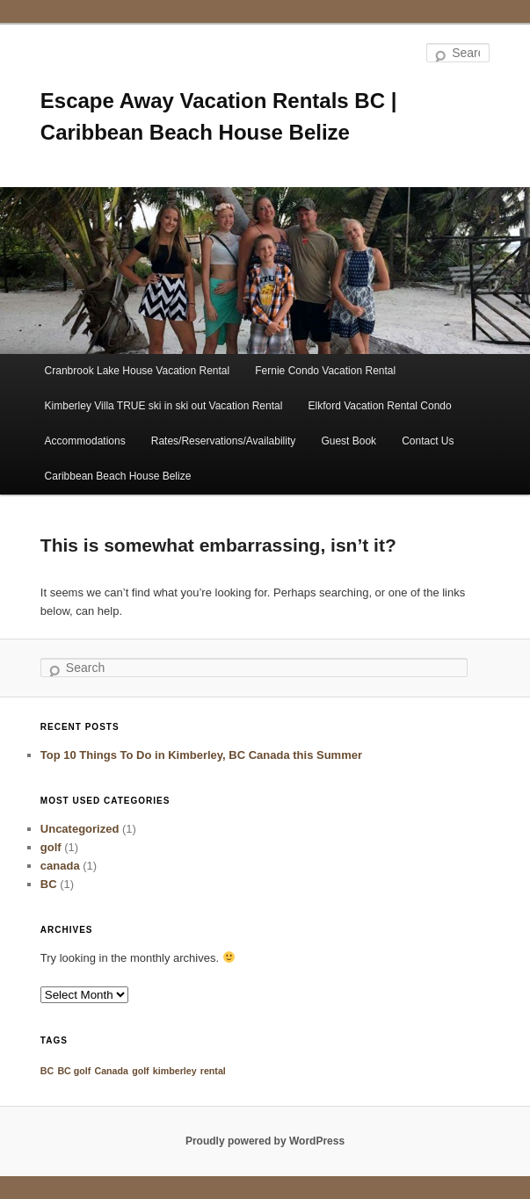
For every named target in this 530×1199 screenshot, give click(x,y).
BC (48, 884)
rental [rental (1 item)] (213, 1070)
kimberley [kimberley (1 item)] (175, 1070)
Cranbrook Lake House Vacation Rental (137, 371)
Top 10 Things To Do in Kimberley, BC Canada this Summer (201, 755)
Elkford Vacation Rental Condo (379, 406)
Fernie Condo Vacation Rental (325, 371)
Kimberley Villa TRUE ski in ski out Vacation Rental (164, 406)
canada (60, 865)
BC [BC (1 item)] (47, 1070)
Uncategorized (80, 828)
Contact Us (428, 441)
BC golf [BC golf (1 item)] (74, 1070)
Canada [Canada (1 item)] (111, 1070)
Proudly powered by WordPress (265, 1141)
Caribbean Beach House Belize (118, 476)
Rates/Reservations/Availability (223, 441)
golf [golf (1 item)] (140, 1070)
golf (51, 847)
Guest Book (348, 441)
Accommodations (85, 441)
